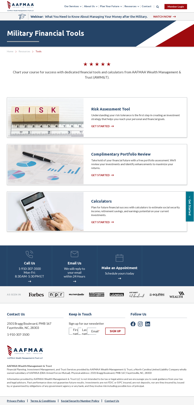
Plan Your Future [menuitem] (109, 6)
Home (10, 51)
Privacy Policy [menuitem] (16, 400)
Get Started (102, 126)
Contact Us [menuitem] (112, 400)
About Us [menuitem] (89, 6)
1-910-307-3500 (29, 269)
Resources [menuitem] (131, 6)
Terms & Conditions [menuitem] (43, 400)
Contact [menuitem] (146, 6)
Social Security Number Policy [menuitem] (80, 400)
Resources (24, 51)
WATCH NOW (164, 16)
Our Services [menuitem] (71, 6)
